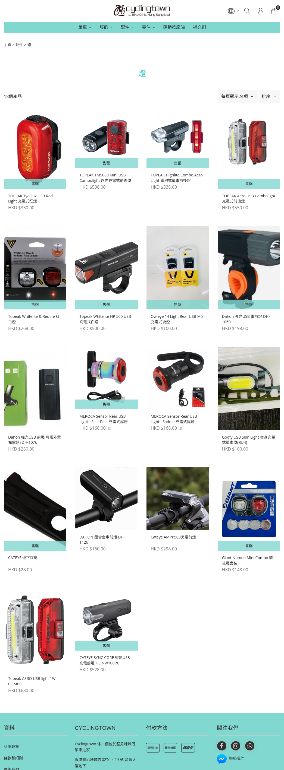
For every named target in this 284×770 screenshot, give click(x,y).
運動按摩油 (174, 27)
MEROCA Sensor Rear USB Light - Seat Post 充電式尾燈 (103, 419)
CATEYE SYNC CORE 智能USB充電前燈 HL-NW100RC (104, 660)
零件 (146, 27)
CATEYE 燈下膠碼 (23, 557)
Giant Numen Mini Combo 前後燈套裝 (247, 560)
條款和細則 (13, 758)
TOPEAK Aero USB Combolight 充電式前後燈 (248, 198)
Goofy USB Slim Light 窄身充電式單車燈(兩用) (248, 440)
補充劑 (199, 27)
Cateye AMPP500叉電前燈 (173, 537)
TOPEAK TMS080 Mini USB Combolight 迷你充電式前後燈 (105, 177)
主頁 (7, 44)
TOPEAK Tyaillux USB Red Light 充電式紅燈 (30, 198)
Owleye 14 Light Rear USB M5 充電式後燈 (177, 319)
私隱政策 (11, 746)
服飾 (103, 27)
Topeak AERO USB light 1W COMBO (32, 681)
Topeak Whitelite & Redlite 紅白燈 (34, 319)
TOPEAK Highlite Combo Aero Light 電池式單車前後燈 (177, 177)
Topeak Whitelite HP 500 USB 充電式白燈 (105, 319)
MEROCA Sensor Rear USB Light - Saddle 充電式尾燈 (174, 419)
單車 (82, 27)
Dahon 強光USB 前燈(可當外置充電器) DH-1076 (34, 440)
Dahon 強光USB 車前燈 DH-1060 (246, 319)
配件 (125, 27)
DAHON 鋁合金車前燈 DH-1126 (102, 539)
